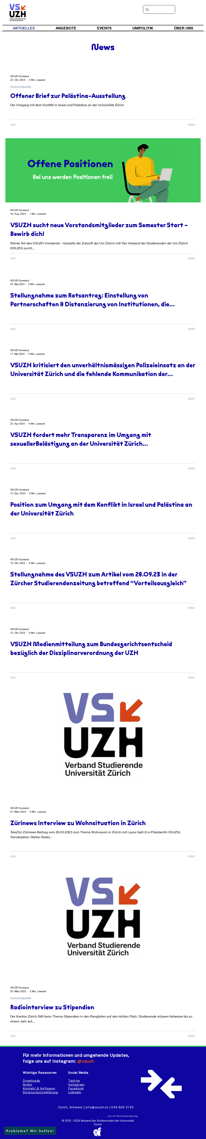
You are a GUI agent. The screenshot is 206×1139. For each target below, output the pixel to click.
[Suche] (158, 9)
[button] (30, 1131)
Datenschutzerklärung (40, 1092)
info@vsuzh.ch (97, 1107)
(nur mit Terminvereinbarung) (123, 1116)
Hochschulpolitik (20, 87)
